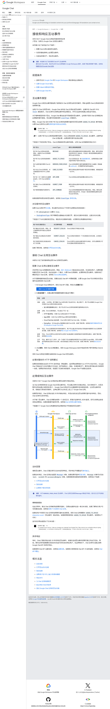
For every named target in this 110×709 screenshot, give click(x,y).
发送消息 (39, 564)
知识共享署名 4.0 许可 (59, 597)
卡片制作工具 (51, 12)
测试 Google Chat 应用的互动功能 (47, 588)
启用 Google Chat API (43, 91)
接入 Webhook (66, 270)
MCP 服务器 (74, 2)
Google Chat (8, 8)
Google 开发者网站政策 (39, 599)
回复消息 (82, 475)
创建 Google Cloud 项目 (44, 84)
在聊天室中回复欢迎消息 (57, 124)
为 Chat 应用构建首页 (43, 581)
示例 (36, 12)
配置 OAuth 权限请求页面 (45, 87)
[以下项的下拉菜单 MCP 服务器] (80, 2)
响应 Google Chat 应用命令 (69, 330)
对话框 (48, 208)
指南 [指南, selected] (10, 12)
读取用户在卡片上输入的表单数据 (48, 574)
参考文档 (17, 12)
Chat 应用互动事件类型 (73, 402)
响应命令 (39, 578)
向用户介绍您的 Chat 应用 (57, 509)
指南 (62, 29)
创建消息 (61, 549)
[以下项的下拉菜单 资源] (66, 2)
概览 (3, 12)
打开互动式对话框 (54, 248)
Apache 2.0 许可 (88, 597)
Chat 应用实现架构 (60, 275)
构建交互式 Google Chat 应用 (45, 66)
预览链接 (48, 336)
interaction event (38, 515)
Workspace (15, 2)
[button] (12, 17)
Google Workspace (43, 29)
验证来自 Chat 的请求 (43, 585)
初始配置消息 (86, 159)
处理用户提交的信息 (43, 488)
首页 (32, 2)
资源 (62, 2)
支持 (42, 12)
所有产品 (52, 2)
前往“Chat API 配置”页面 (46, 289)
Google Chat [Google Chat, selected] (42, 2)
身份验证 (86, 471)
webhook (73, 166)
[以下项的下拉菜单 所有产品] (57, 2)
